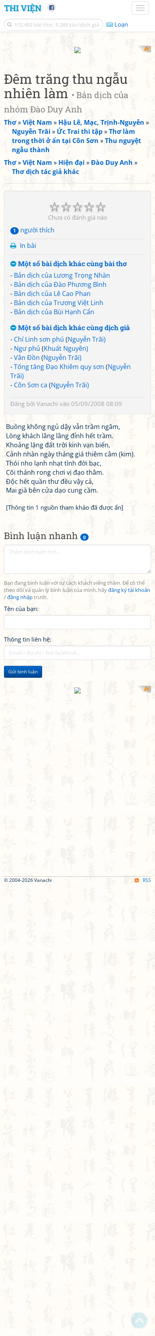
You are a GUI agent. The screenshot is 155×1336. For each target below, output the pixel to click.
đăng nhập (20, 899)
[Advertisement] (77, 123)
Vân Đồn (27, 659)
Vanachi (47, 706)
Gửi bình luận (23, 974)
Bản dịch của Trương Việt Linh (58, 605)
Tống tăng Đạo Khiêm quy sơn (59, 669)
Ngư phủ (27, 651)
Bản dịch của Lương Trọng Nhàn (62, 578)
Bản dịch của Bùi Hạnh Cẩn (54, 614)
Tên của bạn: (21, 911)
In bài (28, 547)
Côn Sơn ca (30, 687)
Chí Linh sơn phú (39, 642)
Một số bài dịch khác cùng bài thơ (68, 566)
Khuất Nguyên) (66, 651)
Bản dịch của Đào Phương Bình (60, 587)
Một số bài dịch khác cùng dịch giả (70, 630)
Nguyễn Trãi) (87, 642)
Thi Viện (22, 8)
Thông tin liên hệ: (27, 941)
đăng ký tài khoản (129, 892)
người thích (32, 532)
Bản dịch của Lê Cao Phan (52, 596)
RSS (143, 1329)
